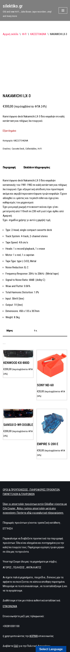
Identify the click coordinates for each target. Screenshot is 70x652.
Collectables (31, 143)
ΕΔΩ (16, 640)
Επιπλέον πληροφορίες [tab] (37, 162)
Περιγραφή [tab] (9, 162)
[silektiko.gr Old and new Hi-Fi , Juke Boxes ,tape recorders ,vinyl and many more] (28, 10)
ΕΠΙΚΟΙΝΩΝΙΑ (10, 601)
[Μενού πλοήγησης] (63, 10)
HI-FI (24, 34)
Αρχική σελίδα (10, 34)
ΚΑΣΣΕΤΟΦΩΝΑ (38, 34)
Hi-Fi (40, 143)
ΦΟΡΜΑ (33, 630)
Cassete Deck (18, 143)
